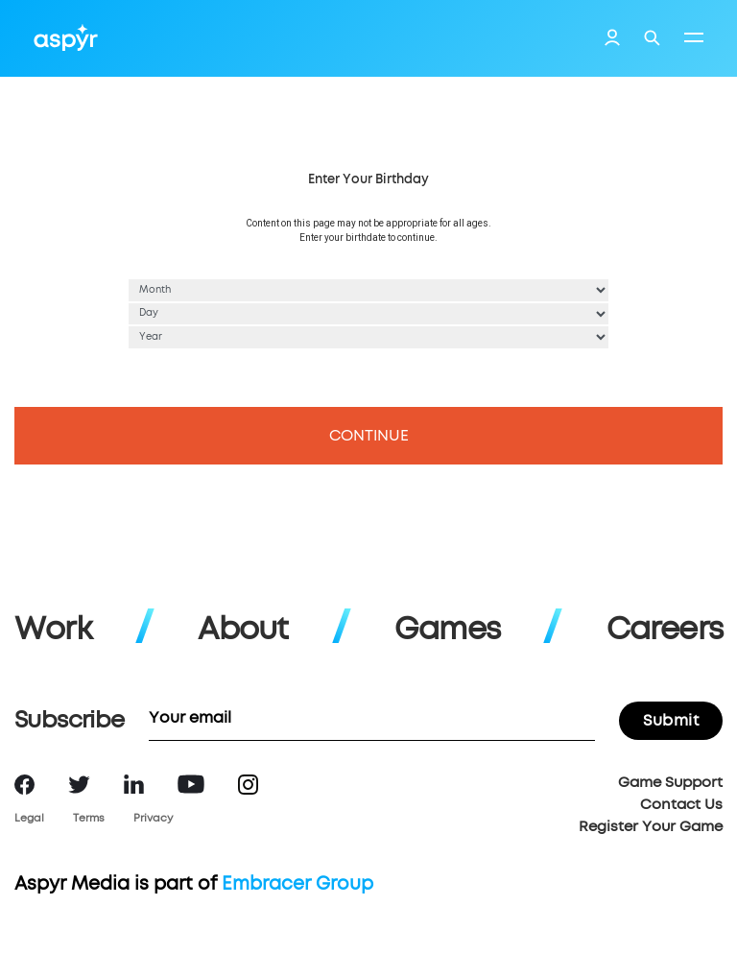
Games (447, 630)
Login (612, 40)
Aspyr (66, 37)
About (243, 630)
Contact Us (681, 805)
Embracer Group (297, 884)
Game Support (670, 782)
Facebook (24, 784)
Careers (664, 630)
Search (652, 38)
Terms (89, 818)
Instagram (248, 784)
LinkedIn (134, 784)
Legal (29, 818)
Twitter (79, 784)
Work (53, 630)
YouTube (191, 784)
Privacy (153, 818)
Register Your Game (651, 827)
